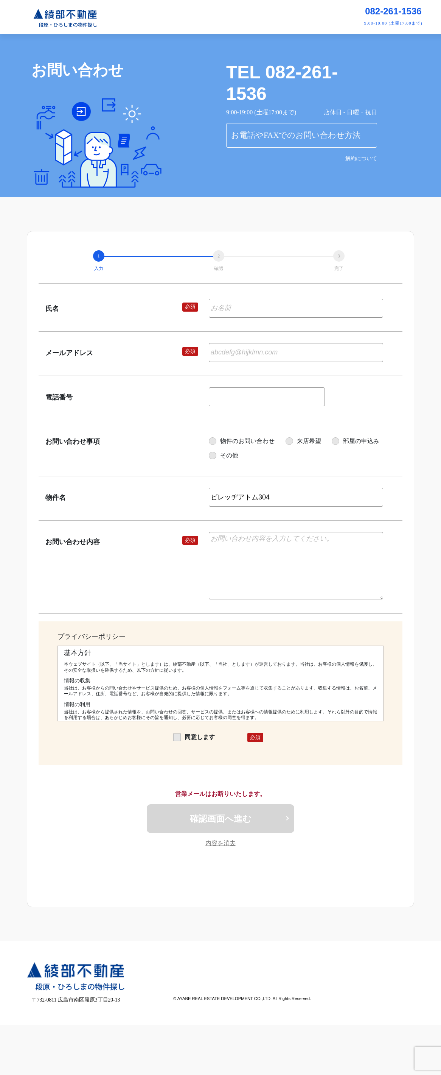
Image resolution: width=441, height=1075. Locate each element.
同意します (194, 737)
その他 (223, 455)
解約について (361, 158)
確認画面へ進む (220, 819)
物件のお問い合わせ (242, 441)
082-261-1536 (393, 11)
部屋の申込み (355, 441)
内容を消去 (220, 844)
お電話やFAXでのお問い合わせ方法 (295, 135)
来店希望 (303, 441)
